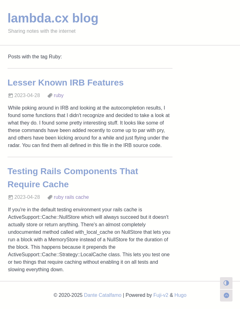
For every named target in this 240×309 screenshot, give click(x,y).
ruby (58, 95)
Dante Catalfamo (103, 295)
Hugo (180, 295)
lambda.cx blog (53, 18)
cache (82, 197)
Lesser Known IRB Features (66, 82)
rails (69, 197)
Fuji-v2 (160, 295)
